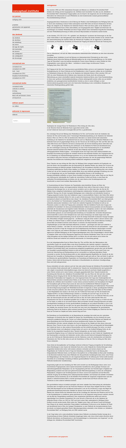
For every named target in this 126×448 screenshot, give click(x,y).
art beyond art (16, 98)
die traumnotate (17, 49)
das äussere (15, 51)
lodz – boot (15, 71)
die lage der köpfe (18, 47)
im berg (14, 91)
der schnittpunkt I (17, 54)
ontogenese (15, 29)
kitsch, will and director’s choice (21, 95)
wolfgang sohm (17, 19)
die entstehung (16, 42)
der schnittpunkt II (17, 56)
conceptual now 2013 (18, 78)
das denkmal (109, 436)
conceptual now (17, 67)
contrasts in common (18, 89)
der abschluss (16, 40)
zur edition (15, 106)
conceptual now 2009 (18, 69)
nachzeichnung (16, 93)
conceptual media (17, 86)
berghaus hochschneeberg (20, 76)
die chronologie (17, 58)
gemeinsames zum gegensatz (57, 436)
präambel (15, 25)
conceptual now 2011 (18, 73)
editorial (14, 114)
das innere (15, 44)
